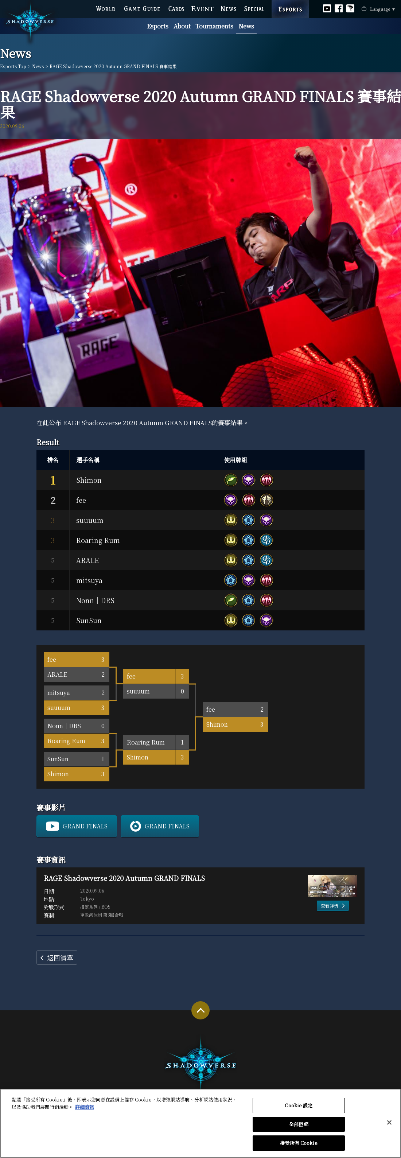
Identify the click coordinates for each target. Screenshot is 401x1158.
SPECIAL (254, 7)
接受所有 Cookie (298, 1146)
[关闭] (389, 1126)
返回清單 (60, 957)
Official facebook (339, 7)
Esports (157, 26)
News (246, 26)
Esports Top (13, 66)
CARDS (176, 7)
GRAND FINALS (85, 826)
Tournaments (214, 26)
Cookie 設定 (298, 1109)
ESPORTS (290, 1)
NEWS (229, 7)
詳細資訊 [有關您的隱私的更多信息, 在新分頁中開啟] (84, 1110)
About (182, 26)
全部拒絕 (298, 1127)
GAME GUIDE (141, 7)
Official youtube (327, 7)
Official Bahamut (350, 7)
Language (368, 8)
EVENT (202, 7)
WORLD (106, 7)
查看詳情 (329, 905)
